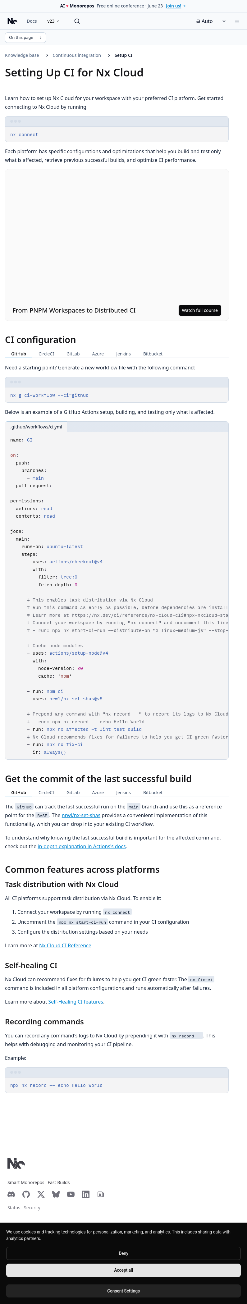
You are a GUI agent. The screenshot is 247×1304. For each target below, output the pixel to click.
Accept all (123, 1270)
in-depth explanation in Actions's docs (82, 846)
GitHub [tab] (18, 354)
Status (13, 1207)
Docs (32, 21)
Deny (123, 1253)
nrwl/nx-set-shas (81, 815)
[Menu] (237, 21)
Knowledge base (22, 55)
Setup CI (123, 55)
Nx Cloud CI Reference (65, 945)
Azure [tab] (98, 354)
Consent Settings (123, 1290)
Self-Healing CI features (75, 1001)
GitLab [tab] (73, 354)
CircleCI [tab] (46, 354)
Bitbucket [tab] (152, 354)
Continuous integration (77, 55)
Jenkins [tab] (123, 354)
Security (32, 1207)
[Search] (77, 21)
